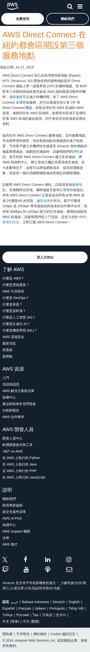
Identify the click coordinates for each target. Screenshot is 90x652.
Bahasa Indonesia (35, 602)
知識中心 (9, 525)
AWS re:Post (12, 518)
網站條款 (40, 634)
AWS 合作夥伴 (13, 417)
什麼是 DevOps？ (15, 298)
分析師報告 (10, 410)
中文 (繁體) (31, 621)
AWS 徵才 (10, 544)
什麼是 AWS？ (13, 278)
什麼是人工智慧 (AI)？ (19, 317)
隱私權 (7, 634)
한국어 (61, 615)
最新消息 (9, 343)
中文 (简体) (10, 621)
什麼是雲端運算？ (15, 285)
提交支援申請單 (14, 512)
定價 (63, 190)
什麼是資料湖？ (14, 311)
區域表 (45, 201)
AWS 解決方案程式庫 (18, 391)
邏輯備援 (16, 97)
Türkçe (7, 615)
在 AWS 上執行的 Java (19, 464)
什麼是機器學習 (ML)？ (19, 330)
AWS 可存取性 (13, 291)
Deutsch (59, 602)
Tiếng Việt (76, 608)
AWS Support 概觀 (16, 531)
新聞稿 (7, 356)
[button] (22, 19)
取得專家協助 (12, 505)
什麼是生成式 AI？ (16, 324)
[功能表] (80, 5)
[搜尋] (70, 5)
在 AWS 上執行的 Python (21, 458)
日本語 (47, 615)
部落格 (7, 350)
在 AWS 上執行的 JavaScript (23, 477)
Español (8, 608)
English (74, 602)
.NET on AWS (12, 451)
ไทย (35, 615)
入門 (47, 217)
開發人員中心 (12, 438)
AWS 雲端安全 (13, 337)
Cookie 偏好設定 (63, 634)
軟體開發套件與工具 (17, 445)
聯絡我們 (9, 499)
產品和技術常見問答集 (19, 404)
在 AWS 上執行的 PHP (19, 471)
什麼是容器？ (12, 304)
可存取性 (23, 634)
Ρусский (22, 615)
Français (24, 608)
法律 (5, 538)
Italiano (40, 608)
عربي (14, 602)
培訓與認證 (10, 384)
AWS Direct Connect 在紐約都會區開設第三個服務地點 (44, 45)
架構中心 (9, 397)
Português (57, 608)
